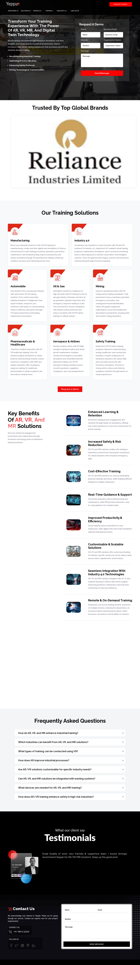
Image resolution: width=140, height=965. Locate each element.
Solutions (25, 11)
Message (85, 51)
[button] (70, 733)
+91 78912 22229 (21, 931)
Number (85, 40)
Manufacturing (20, 240)
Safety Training (105, 341)
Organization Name (112, 40)
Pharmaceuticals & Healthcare (23, 343)
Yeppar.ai (49, 11)
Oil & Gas (59, 286)
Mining (100, 286)
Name (84, 29)
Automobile (18, 286)
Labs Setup (75, 11)
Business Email (111, 29)
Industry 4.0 (61, 11)
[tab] (70, 733)
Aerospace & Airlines (66, 341)
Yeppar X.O (37, 11)
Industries (12, 11)
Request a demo (120, 4)
